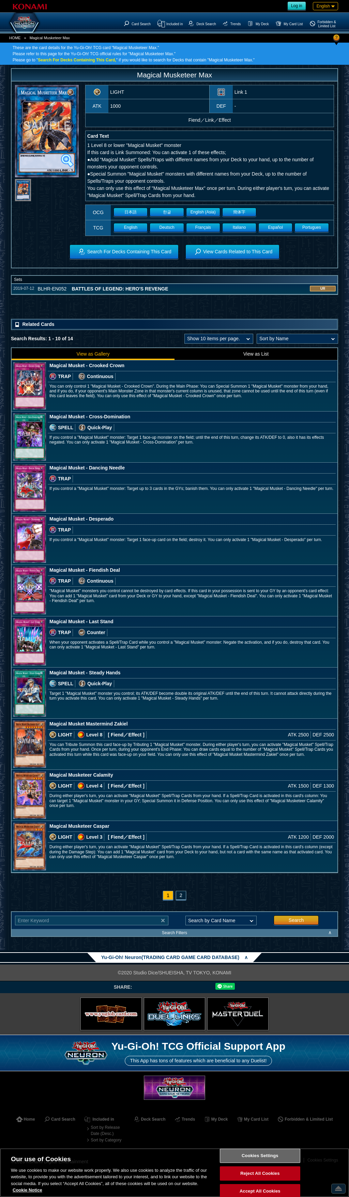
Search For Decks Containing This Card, (77, 60)
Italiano (239, 227)
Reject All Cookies (259, 1173)
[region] (174, 1172)
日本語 (130, 212)
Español (275, 227)
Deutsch (167, 227)
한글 (167, 212)
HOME (15, 38)
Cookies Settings (260, 1155)
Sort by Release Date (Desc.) (105, 1130)
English (130, 227)
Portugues (311, 227)
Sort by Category (106, 1140)
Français (203, 227)
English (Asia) (203, 212)
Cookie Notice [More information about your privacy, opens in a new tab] (27, 1190)
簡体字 (239, 212)
